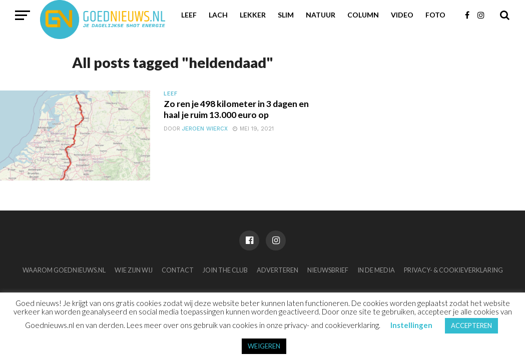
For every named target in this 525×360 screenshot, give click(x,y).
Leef (189, 14)
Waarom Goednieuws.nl (64, 270)
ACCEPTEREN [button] (471, 326)
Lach (218, 14)
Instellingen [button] (411, 325)
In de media (376, 270)
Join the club (225, 270)
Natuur (320, 14)
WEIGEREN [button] (264, 346)
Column (363, 14)
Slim (286, 14)
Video (402, 14)
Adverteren (277, 270)
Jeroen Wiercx (205, 129)
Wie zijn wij (134, 270)
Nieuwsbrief (327, 270)
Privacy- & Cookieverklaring (453, 270)
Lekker (253, 14)
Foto (435, 14)
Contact (178, 270)
